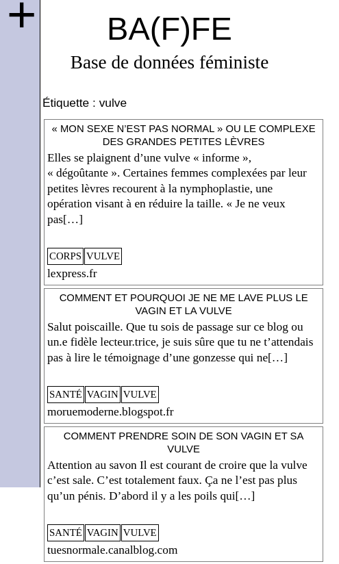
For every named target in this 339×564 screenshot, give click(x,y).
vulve (103, 256)
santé (65, 394)
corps (65, 256)
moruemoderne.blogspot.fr (110, 411)
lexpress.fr (72, 273)
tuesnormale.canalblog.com (112, 549)
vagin (102, 394)
